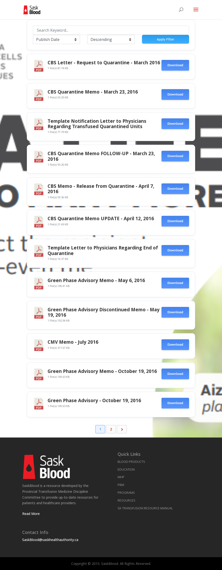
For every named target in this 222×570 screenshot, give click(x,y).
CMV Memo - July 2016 (73, 342)
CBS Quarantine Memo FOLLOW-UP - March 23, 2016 (101, 156)
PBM (121, 485)
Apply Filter (165, 39)
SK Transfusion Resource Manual (145, 508)
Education (126, 469)
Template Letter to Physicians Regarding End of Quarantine (103, 250)
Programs (126, 492)
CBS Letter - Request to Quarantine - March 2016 (104, 62)
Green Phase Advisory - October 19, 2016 (94, 400)
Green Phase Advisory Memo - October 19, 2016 (102, 371)
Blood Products (131, 461)
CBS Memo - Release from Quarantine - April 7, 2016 (101, 188)
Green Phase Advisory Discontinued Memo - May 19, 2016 (104, 312)
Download (175, 65)
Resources (126, 500)
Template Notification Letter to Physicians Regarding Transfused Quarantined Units (97, 123)
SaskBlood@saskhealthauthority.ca (50, 539)
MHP (121, 477)
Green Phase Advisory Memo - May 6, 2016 (96, 280)
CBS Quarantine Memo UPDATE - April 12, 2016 (101, 218)
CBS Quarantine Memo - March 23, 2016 (93, 92)
